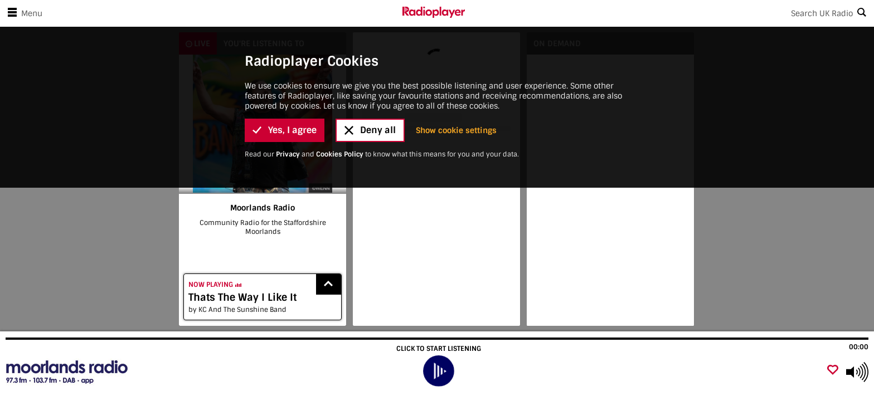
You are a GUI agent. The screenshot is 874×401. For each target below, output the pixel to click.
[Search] (669, 13)
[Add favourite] (833, 370)
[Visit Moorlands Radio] (68, 372)
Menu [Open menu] (22, 13)
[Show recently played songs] (329, 284)
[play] (438, 371)
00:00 (858, 347)
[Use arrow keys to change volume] (857, 372)
